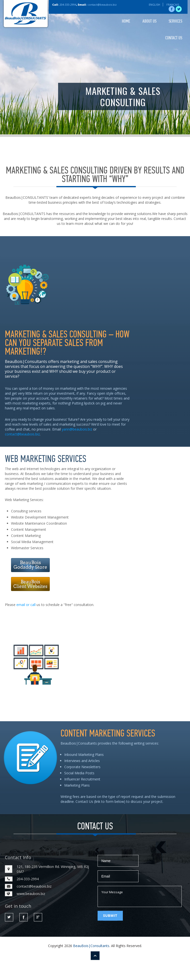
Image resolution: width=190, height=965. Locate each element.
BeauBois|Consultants (91, 945)
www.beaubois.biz (31, 893)
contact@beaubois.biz (102, 4)
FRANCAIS (172, 4)
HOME (126, 21)
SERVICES (175, 21)
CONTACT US (173, 38)
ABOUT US (149, 21)
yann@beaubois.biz (77, 429)
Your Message (140, 896)
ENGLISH (154, 4)
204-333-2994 (68, 4)
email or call (26, 604)
